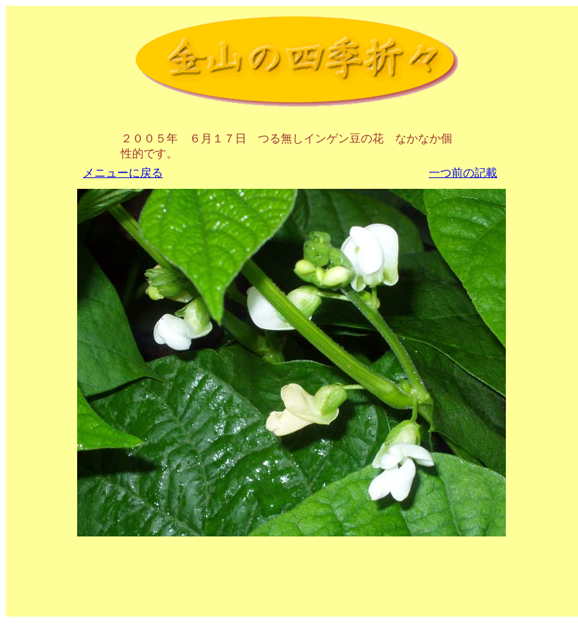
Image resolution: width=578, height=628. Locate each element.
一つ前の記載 (463, 173)
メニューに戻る (123, 173)
